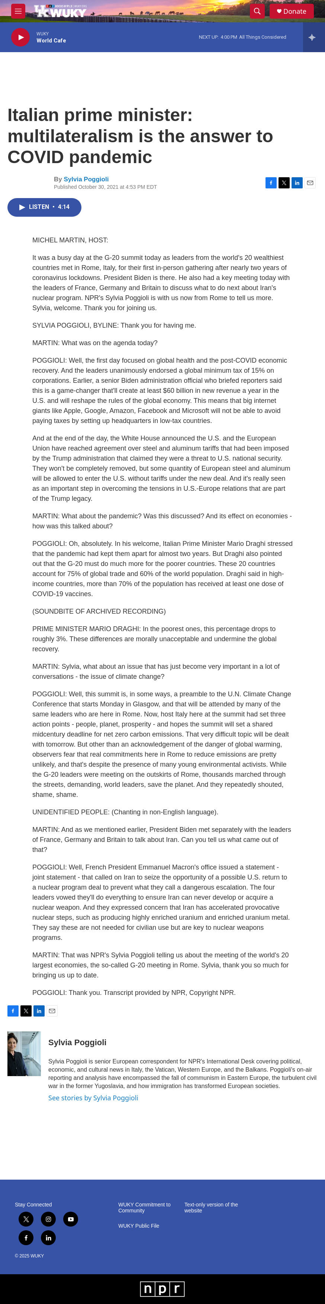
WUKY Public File (138, 1226)
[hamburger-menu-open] (18, 11)
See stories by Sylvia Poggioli (93, 1097)
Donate (294, 11)
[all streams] (314, 37)
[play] (20, 37)
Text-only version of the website (211, 1208)
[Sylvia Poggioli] (24, 1053)
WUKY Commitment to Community (144, 1208)
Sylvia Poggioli (86, 179)
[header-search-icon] (257, 11)
